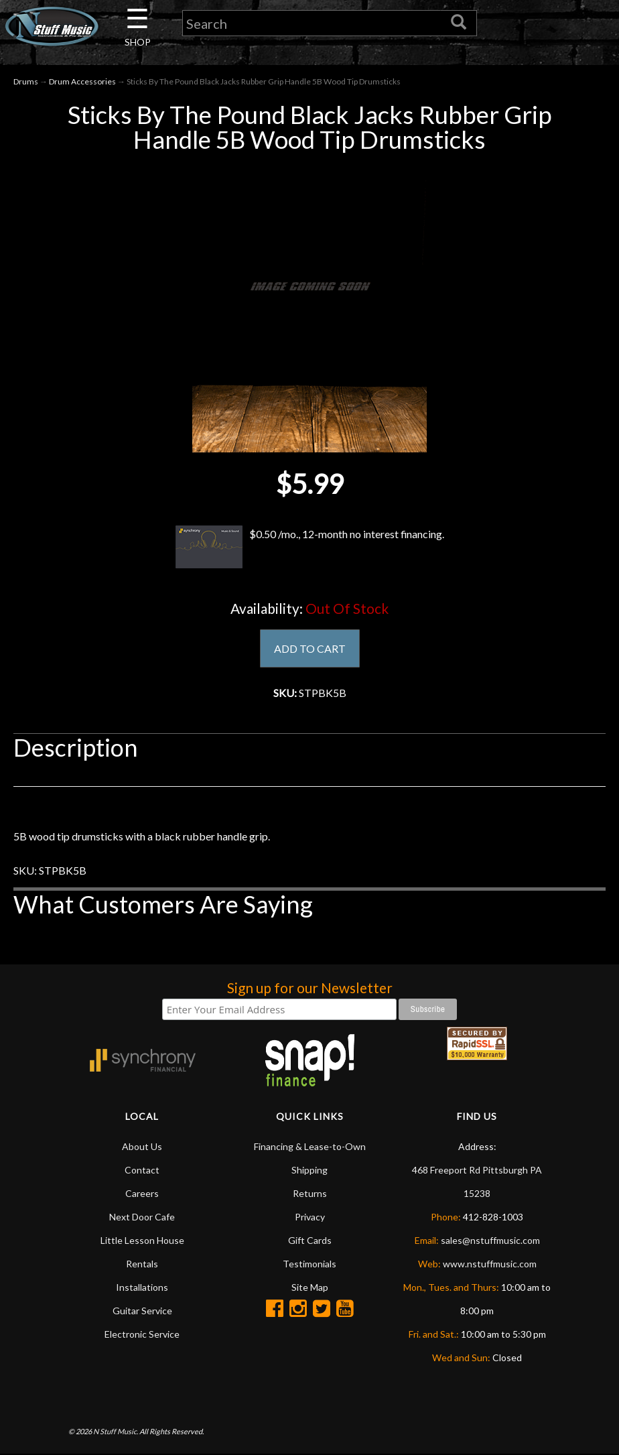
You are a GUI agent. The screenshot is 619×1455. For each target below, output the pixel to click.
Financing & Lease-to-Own (310, 1146)
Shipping (309, 1170)
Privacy (310, 1216)
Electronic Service (142, 1334)
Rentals (142, 1263)
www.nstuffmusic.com (490, 1263)
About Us (142, 1146)
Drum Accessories (82, 81)
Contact (142, 1170)
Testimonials (309, 1263)
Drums (25, 81)
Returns (310, 1193)
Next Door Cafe (142, 1216)
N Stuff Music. (115, 1431)
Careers (142, 1193)
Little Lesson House (142, 1240)
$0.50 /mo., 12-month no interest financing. (309, 546)
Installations (142, 1287)
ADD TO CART (310, 648)
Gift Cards (310, 1240)
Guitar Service (142, 1310)
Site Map (309, 1287)
